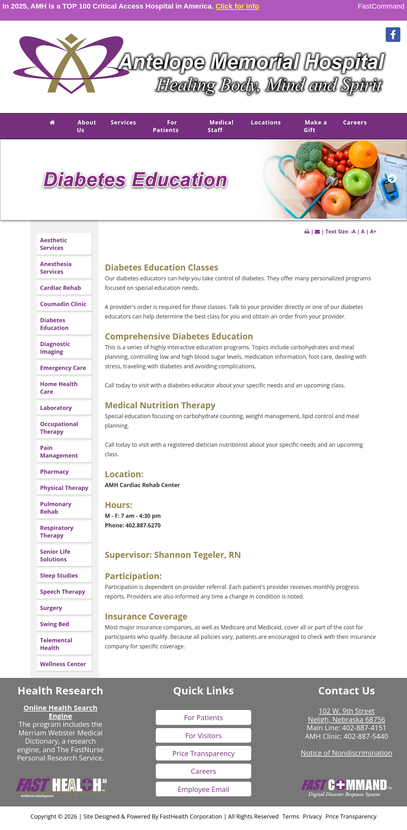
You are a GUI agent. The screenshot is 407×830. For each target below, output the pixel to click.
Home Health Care (59, 387)
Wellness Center (63, 664)
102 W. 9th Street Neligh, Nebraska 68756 (346, 715)
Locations (266, 122)
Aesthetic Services (53, 243)
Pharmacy (54, 471)
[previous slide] (15, 181)
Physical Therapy (64, 488)
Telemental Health (56, 644)
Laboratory (56, 408)
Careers (355, 122)
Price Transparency (203, 753)
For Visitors (203, 735)
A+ (373, 231)
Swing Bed (54, 624)
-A (352, 231)
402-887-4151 (364, 727)
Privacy (312, 816)
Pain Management (59, 451)
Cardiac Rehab (60, 287)
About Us (86, 126)
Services (123, 122)
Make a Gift (315, 126)
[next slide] (396, 181)
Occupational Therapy (59, 427)
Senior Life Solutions (55, 555)
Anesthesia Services (56, 267)
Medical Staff (221, 126)
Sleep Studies (59, 575)
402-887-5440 (366, 736)
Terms (290, 816)
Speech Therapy (62, 591)
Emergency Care (63, 367)
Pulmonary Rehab (56, 507)
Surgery (51, 608)
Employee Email (203, 789)
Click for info (237, 6)
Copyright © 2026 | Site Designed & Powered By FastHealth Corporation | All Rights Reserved (155, 816)
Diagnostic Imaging (55, 347)
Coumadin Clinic (63, 304)
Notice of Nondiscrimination (346, 752)
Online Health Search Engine (60, 711)
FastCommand (381, 6)
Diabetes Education (54, 323)
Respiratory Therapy (56, 531)
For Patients (166, 126)
